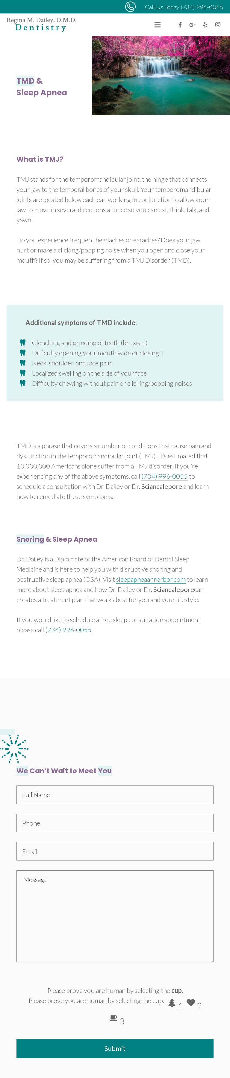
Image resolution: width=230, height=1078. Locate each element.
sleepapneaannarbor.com (151, 579)
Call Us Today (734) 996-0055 (184, 6)
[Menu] (157, 24)
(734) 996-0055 (164, 476)
